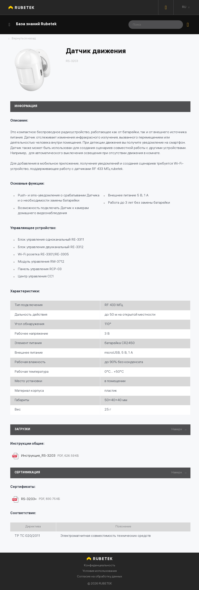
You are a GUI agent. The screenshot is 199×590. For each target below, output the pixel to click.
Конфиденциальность (99, 565)
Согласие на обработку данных (99, 576)
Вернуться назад (24, 38)
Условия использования (100, 571)
